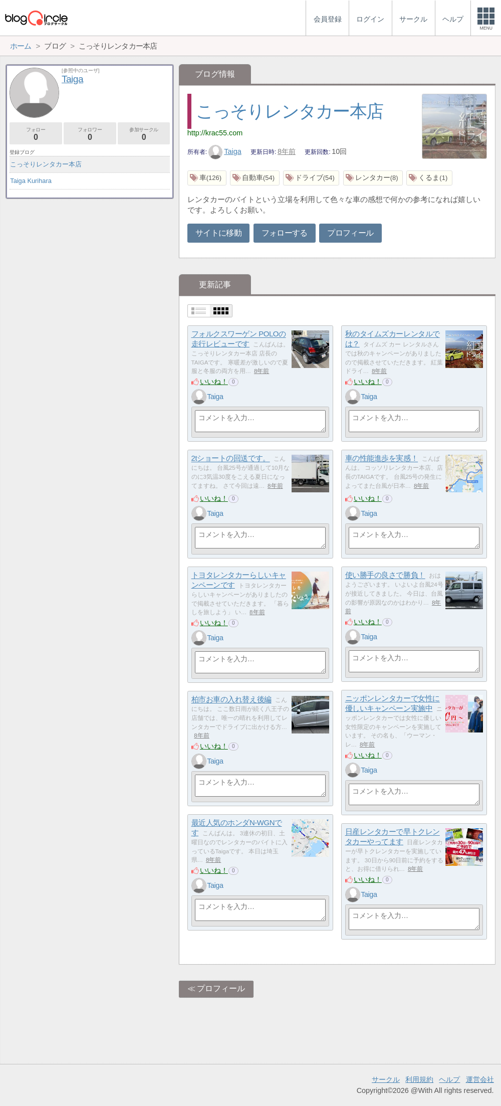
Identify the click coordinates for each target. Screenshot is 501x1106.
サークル (386, 1079)
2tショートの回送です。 (230, 458)
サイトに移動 (218, 233)
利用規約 (419, 1079)
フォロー (36, 134)
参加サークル (144, 134)
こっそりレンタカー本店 (289, 111)
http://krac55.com (214, 133)
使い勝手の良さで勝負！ (385, 575)
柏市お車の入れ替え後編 (231, 699)
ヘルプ (449, 1079)
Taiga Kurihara (31, 181)
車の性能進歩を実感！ (381, 458)
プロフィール (350, 233)
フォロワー (90, 134)
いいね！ (214, 382)
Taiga (224, 151)
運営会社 (480, 1079)
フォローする (285, 233)
